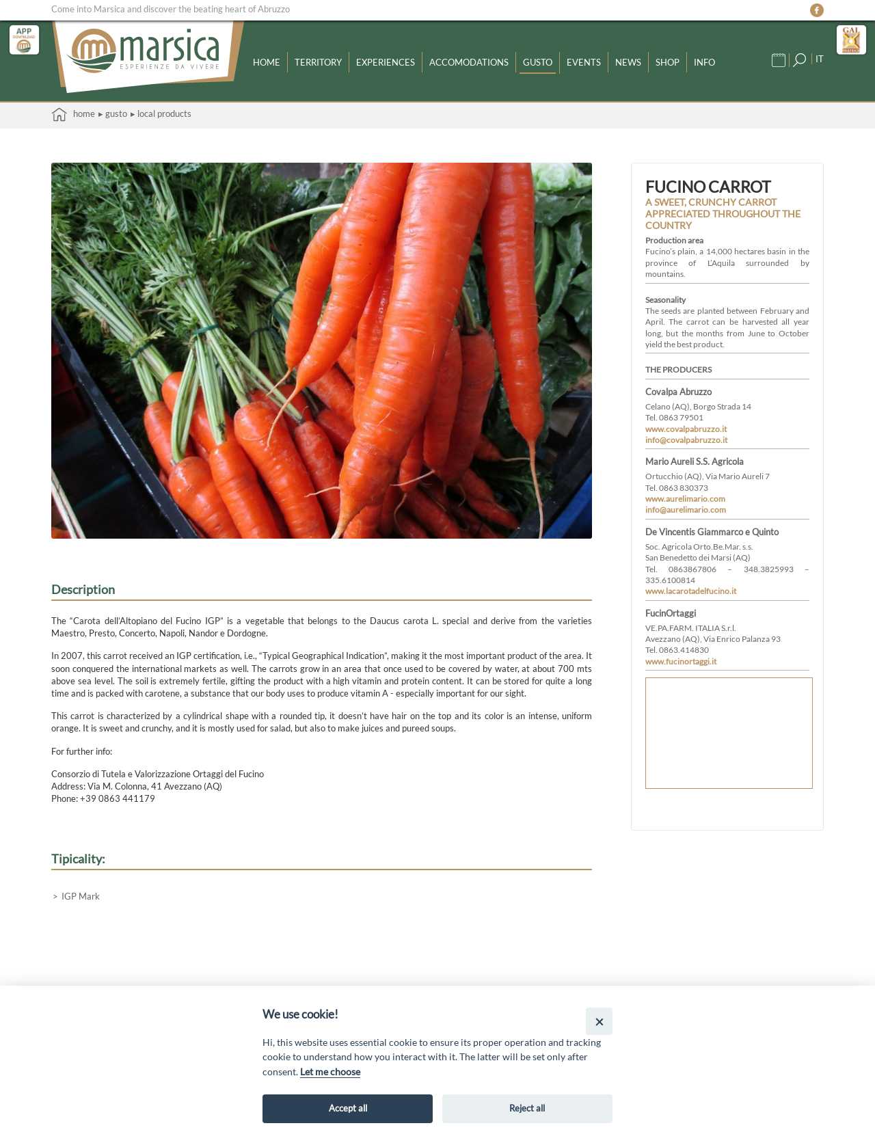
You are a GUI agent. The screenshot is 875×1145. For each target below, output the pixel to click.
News (628, 61)
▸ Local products (161, 113)
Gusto (537, 61)
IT (820, 58)
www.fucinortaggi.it (680, 661)
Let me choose (330, 1071)
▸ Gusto (112, 113)
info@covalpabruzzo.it (686, 439)
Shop (667, 61)
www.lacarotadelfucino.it (690, 590)
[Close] (599, 1021)
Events (584, 61)
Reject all (527, 1108)
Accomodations (469, 61)
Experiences (385, 61)
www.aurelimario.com (685, 498)
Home (266, 61)
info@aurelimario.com (685, 509)
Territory (318, 61)
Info (704, 61)
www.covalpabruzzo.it (686, 428)
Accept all (348, 1108)
